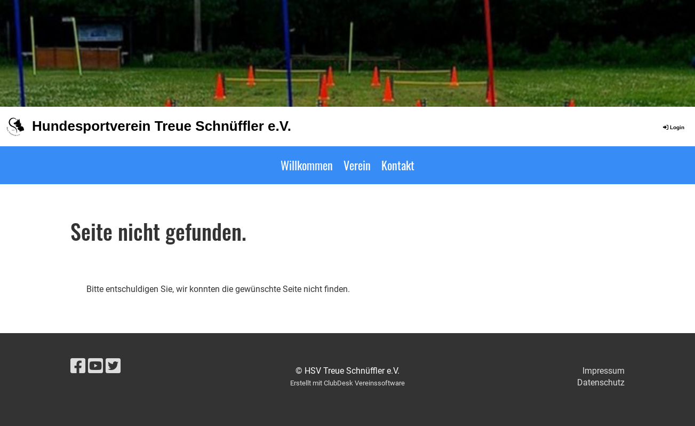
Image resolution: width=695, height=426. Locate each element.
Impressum (603, 371)
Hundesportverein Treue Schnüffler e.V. (161, 126)
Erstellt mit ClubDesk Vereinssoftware (347, 383)
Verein (357, 164)
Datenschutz (601, 382)
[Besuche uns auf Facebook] (77, 366)
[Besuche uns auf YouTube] (95, 366)
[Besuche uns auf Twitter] (113, 366)
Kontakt (397, 164)
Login (672, 127)
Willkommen (307, 164)
